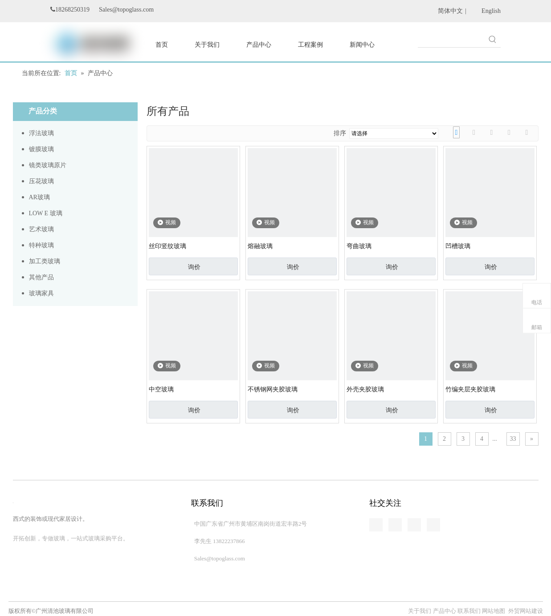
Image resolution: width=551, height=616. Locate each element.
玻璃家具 (41, 293)
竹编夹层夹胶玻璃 (470, 389)
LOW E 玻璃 (45, 213)
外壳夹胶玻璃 (365, 389)
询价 (194, 266)
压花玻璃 (41, 181)
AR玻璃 (39, 197)
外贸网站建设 (525, 611)
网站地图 (493, 611)
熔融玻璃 (260, 246)
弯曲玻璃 (359, 246)
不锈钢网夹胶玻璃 (273, 389)
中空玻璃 (161, 389)
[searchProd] (451, 39)
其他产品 (41, 277)
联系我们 (469, 611)
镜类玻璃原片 (47, 165)
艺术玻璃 (41, 229)
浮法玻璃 (41, 133)
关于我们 (420, 611)
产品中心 (444, 611)
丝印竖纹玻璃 (167, 246)
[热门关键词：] (493, 39)
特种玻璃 (41, 245)
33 (513, 438)
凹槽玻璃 (457, 246)
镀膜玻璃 (41, 149)
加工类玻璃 (44, 261)
